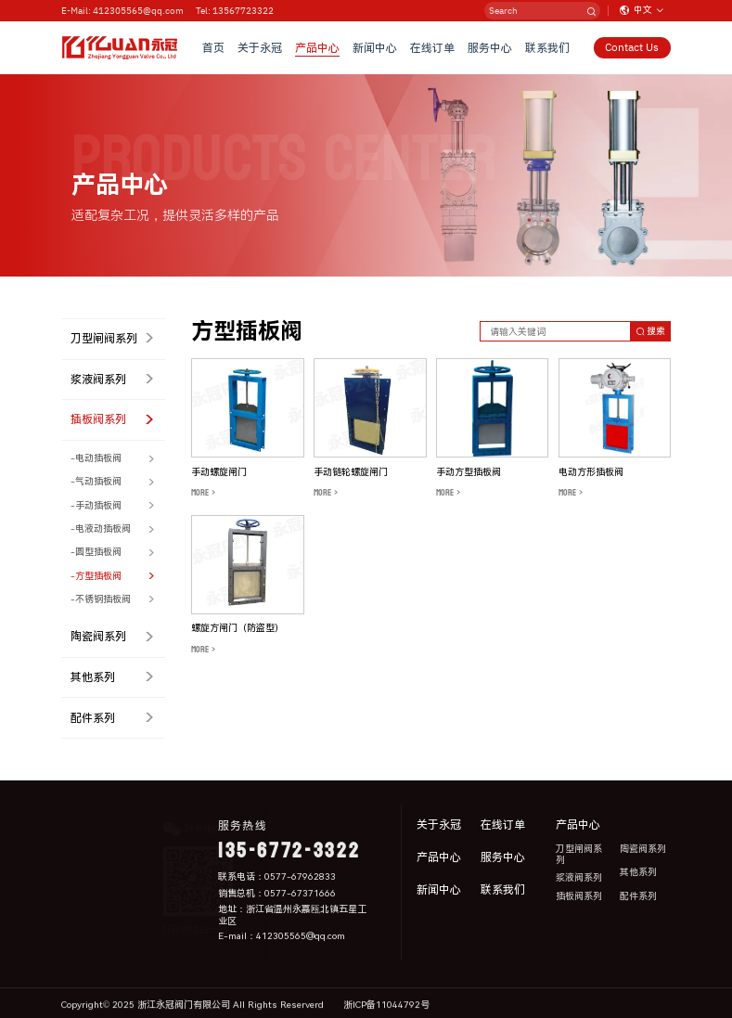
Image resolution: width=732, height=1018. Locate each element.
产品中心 (317, 47)
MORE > (203, 492)
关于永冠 (260, 47)
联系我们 (547, 47)
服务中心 (490, 47)
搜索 (651, 331)
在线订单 (432, 47)
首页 (213, 47)
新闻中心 (375, 47)
